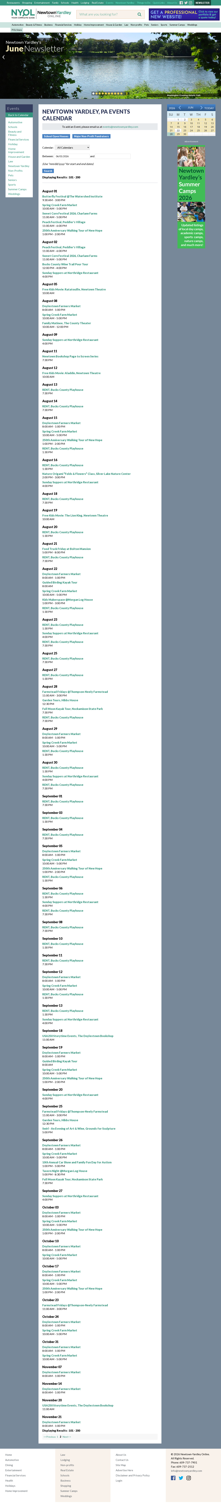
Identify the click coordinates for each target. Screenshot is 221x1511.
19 (205, 126)
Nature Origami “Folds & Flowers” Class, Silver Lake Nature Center (86, 473)
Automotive (17, 24)
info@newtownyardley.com (186, 1470)
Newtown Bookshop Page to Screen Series (70, 356)
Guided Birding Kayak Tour (59, 582)
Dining (9, 1465)
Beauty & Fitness (34, 24)
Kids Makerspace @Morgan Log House (67, 599)
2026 (172, 108)
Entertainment (42, 2)
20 (212, 126)
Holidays (10, 1485)
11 (198, 123)
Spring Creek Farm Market (59, 205)
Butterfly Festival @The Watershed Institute (72, 196)
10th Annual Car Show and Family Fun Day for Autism (77, 1162)
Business (48, 24)
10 (191, 123)
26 (205, 130)
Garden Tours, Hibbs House (60, 700)
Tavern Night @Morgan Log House (64, 1171)
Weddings (192, 24)
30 (184, 134)
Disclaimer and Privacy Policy (133, 1475)
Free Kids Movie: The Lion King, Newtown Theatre (75, 515)
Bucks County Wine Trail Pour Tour (65, 264)
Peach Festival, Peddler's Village (63, 222)
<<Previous (50, 1436)
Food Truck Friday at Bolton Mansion (66, 548)
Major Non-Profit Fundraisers (91, 136)
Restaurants (13, 2)
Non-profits (136, 24)
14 (171, 126)
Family (55, 2)
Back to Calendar (18, 115)
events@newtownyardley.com (120, 126)
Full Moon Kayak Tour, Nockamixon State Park (72, 708)
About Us (172, 2)
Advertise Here (124, 1470)
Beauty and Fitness (14, 133)
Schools (65, 2)
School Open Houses (56, 136)
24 (191, 130)
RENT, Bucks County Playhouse (62, 389)
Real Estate (98, 2)
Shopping (27, 2)
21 (171, 130)
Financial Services (63, 24)
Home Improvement (94, 24)
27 (212, 130)
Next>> (67, 1436)
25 (198, 130)
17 (191, 126)
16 (184, 126)
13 (212, 123)
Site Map (121, 1465)
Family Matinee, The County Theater (66, 323)
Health (75, 2)
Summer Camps (177, 24)
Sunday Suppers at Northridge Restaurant (70, 272)
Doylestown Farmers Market (61, 306)
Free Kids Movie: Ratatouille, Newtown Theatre (74, 289)
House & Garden (114, 24)
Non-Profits (15, 170)
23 (184, 130)
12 (205, 123)
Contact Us (122, 1459)
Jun (190, 107)
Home (8, 1454)
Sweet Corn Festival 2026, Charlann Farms (69, 213)
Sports (164, 24)
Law (126, 24)
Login (119, 1480)
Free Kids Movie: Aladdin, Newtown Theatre (71, 373)
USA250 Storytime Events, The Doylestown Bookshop (77, 1036)
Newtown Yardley (125, 2)
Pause (126, 93)
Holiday (77, 24)
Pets (146, 24)
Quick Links (159, 2)
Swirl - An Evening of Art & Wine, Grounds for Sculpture (79, 1128)
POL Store (17, 30)
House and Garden (19, 156)
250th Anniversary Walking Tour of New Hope (72, 230)
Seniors (154, 24)
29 (178, 134)
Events (109, 2)
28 (171, 134)
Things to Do (143, 2)
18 (198, 126)
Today (209, 108)
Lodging (85, 2)
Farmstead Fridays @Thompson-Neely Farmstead (75, 691)
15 (178, 126)
